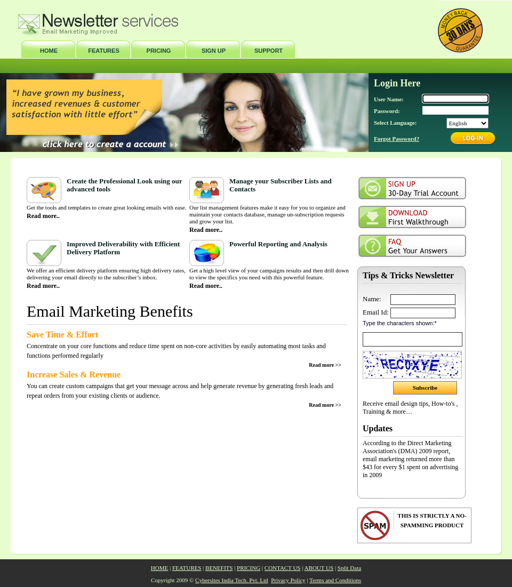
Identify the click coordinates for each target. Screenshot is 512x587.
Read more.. (43, 216)
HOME (49, 50)
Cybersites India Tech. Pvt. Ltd (231, 580)
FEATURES (103, 50)
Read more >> (325, 365)
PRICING (159, 50)
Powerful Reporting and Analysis (278, 244)
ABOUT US (319, 568)
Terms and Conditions (335, 580)
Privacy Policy (288, 580)
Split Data (349, 568)
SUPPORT (268, 50)
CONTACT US (283, 568)
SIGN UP (214, 50)
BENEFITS (219, 568)
